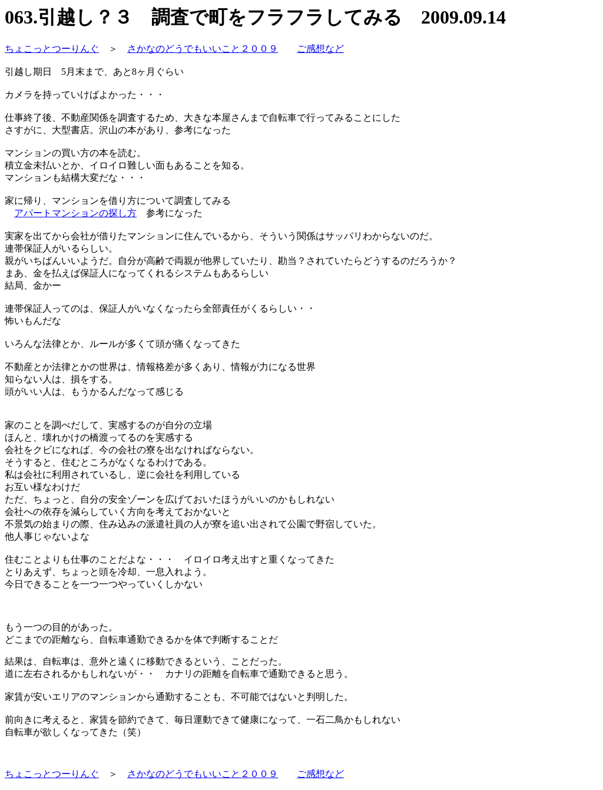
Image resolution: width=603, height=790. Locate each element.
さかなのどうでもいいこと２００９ (202, 49)
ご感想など (320, 49)
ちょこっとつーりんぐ (52, 49)
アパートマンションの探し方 (75, 213)
